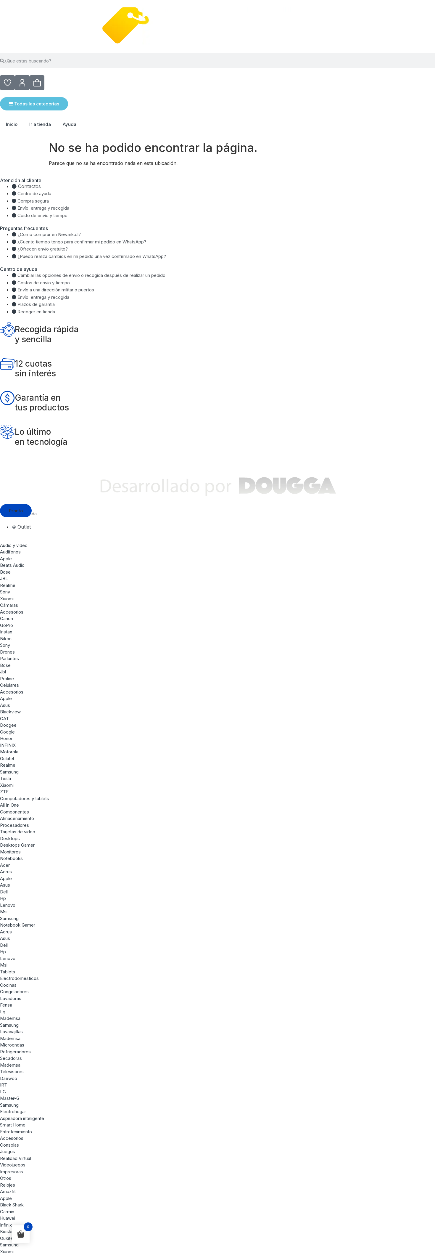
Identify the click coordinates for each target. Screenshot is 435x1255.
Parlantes (9, 658)
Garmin (7, 1211)
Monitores (10, 852)
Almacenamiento (17, 818)
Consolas (9, 1145)
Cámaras (9, 605)
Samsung (9, 772)
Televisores (12, 1071)
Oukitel (7, 758)
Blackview (10, 712)
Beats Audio (12, 565)
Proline (7, 678)
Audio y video (14, 545)
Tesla (5, 778)
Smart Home (12, 1125)
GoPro (6, 625)
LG (3, 1091)
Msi (3, 911)
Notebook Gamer (17, 925)
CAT (4, 718)
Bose (5, 572)
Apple (6, 558)
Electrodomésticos (19, 978)
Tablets (7, 972)
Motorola (9, 752)
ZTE (4, 792)
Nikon (6, 638)
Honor (6, 738)
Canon (6, 618)
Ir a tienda (40, 124)
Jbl (3, 672)
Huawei (7, 1218)
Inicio (11, 124)
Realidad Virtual (15, 1158)
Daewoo (8, 1078)
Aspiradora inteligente (22, 1118)
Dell (4, 892)
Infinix (6, 1225)
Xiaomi (7, 598)
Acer (5, 865)
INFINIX (8, 745)
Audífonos (10, 552)
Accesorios (11, 612)
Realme (7, 585)
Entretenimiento (16, 1131)
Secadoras (11, 1058)
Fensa (6, 1005)
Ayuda (69, 124)
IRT (3, 1085)
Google (7, 732)
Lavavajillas (11, 1031)
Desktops (10, 838)
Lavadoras (10, 998)
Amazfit (8, 1191)
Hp (3, 898)
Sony (5, 592)
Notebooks (11, 858)
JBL (4, 578)
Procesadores (14, 825)
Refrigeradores (15, 1052)
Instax (6, 632)
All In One (9, 805)
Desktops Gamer (17, 845)
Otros (5, 1178)
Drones (7, 652)
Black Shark (12, 1205)
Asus (5, 705)
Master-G (10, 1098)
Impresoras (11, 1171)
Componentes (14, 812)
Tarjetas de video (17, 831)
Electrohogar (13, 1111)
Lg (2, 1012)
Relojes (7, 1185)
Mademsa (10, 1018)
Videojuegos (12, 1165)
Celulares (9, 685)
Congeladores (14, 991)
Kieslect (8, 1231)
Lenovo (7, 905)
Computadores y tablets (24, 798)
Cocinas (8, 985)
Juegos (7, 1151)
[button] (16, 510)
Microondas (12, 1045)
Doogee (8, 725)
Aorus (6, 871)
